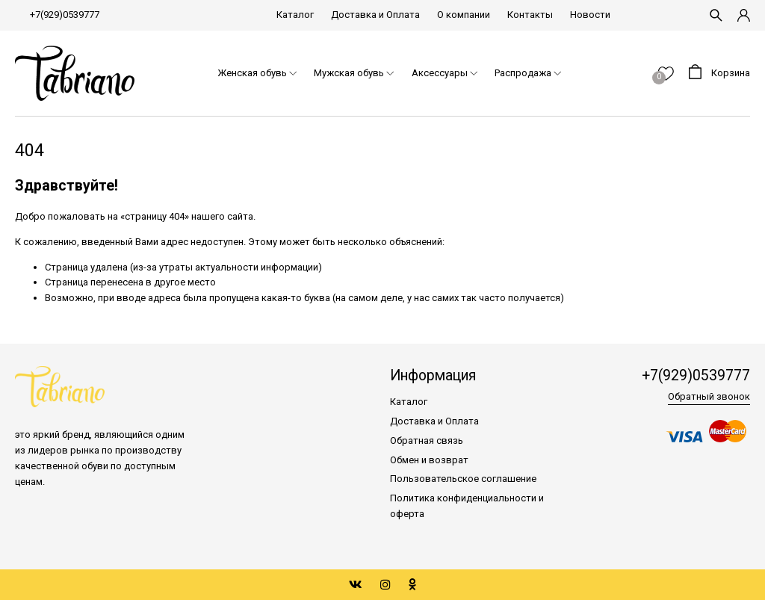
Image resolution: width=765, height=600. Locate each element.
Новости (590, 14)
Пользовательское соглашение (463, 478)
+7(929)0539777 (64, 14)
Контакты (530, 14)
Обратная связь (426, 440)
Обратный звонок (709, 396)
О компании (463, 14)
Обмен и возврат (429, 460)
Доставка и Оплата (375, 14)
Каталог (295, 14)
